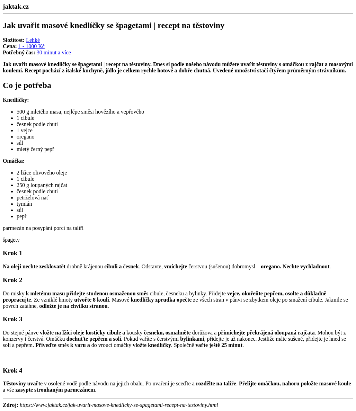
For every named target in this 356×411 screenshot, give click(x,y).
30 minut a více (54, 52)
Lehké (33, 40)
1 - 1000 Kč (31, 46)
